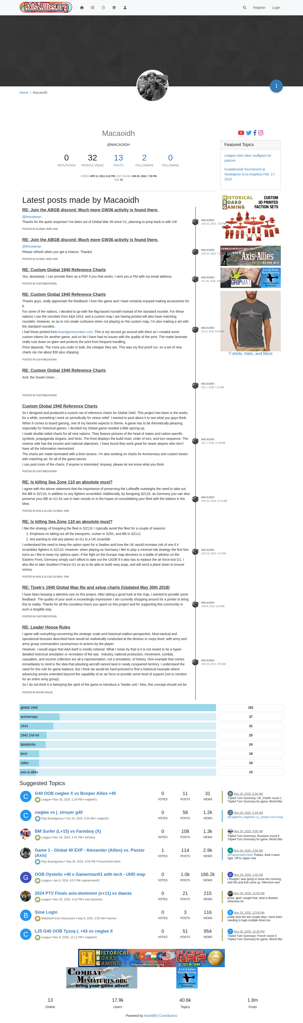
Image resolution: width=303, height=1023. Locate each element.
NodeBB (150, 1016)
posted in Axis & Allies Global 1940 (45, 511)
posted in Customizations (39, 283)
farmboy (90, 837)
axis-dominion (93, 899)
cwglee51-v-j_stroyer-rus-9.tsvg (263, 817)
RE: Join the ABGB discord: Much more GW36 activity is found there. (90, 210)
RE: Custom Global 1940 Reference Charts (64, 269)
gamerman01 (91, 880)
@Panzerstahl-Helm (240, 855)
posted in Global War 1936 (40, 229)
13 (118, 157)
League (46, 799)
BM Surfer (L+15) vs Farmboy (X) (68, 831)
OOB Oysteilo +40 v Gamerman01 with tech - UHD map (90, 874)
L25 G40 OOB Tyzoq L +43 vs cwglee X (74, 931)
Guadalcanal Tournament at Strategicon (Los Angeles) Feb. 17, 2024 (250, 174)
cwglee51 (91, 799)
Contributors (168, 1016)
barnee (111, 918)
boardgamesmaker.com (75, 332)
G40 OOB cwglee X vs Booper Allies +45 (75, 793)
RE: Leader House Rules (46, 627)
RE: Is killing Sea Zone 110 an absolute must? (67, 482)
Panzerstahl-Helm (109, 861)
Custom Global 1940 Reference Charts (60, 406)
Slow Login (46, 912)
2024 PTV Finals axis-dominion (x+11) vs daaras (83, 893)
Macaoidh (207, 220)
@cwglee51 (234, 817)
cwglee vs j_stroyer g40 (59, 812)
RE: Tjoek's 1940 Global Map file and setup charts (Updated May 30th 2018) (96, 587)
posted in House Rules (37, 692)
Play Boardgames (52, 818)
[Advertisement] (151, 113)
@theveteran (31, 217)
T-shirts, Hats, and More (250, 353)
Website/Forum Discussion (58, 918)
